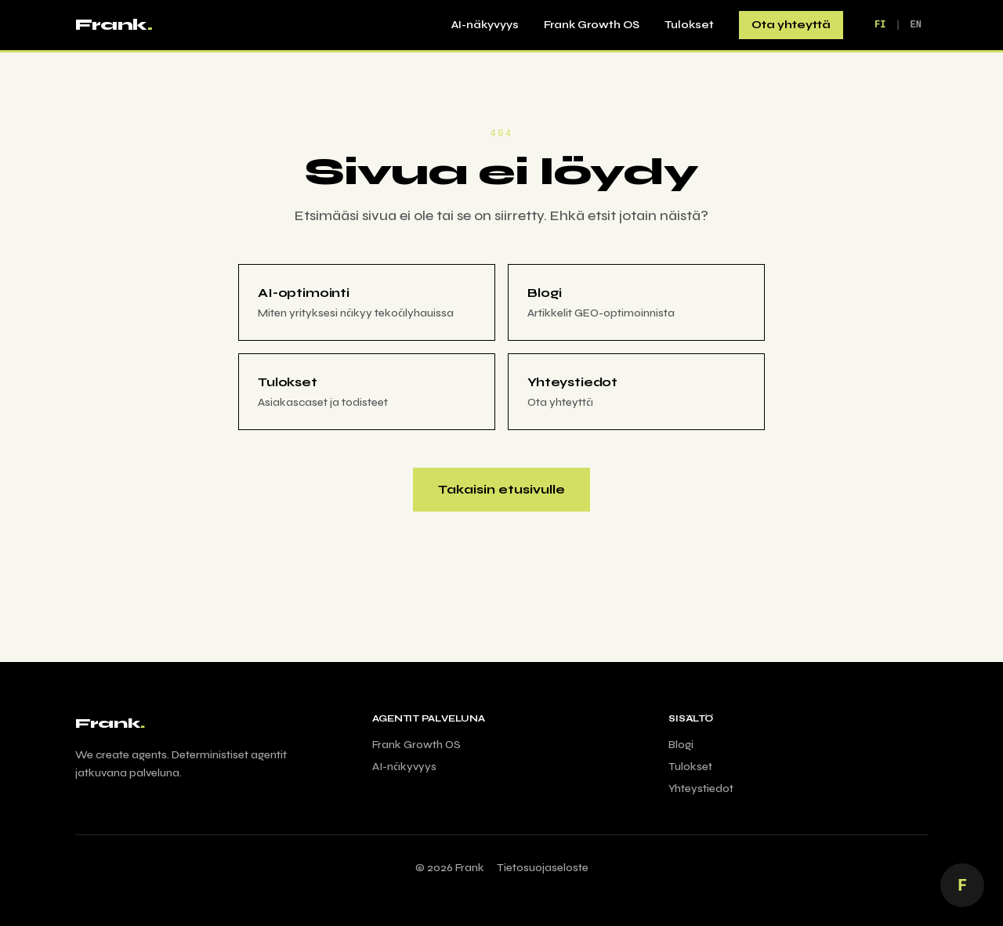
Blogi (680, 744)
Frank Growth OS (591, 24)
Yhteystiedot (700, 788)
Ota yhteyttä (791, 24)
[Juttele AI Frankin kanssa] (962, 885)
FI (879, 24)
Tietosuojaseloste (542, 867)
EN (916, 24)
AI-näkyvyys (485, 24)
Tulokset (689, 24)
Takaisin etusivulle (501, 489)
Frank (113, 24)
